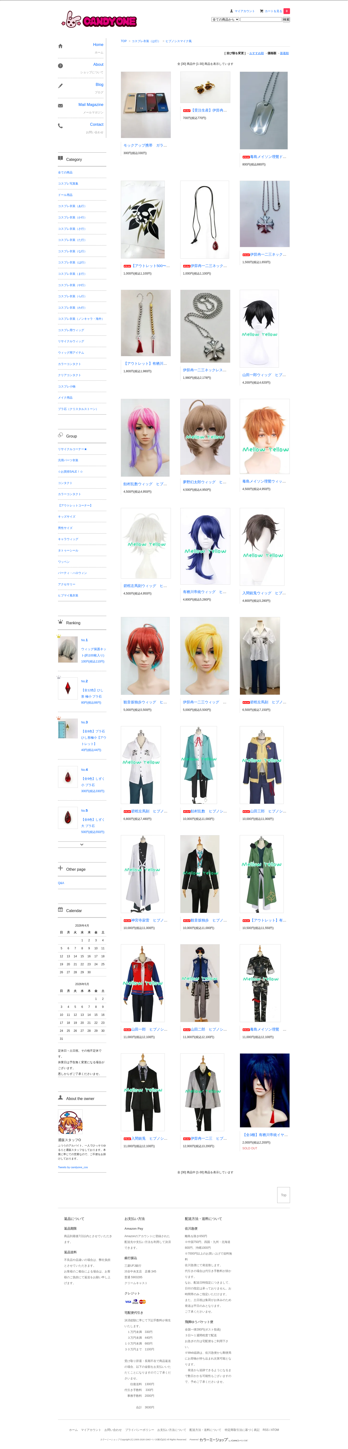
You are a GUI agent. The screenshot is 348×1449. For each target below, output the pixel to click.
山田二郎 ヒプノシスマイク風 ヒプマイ (221, 1029)
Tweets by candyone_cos (73, 1167)
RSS (266, 1430)
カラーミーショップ (110, 1439)
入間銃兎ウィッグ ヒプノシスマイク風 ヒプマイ (284, 593)
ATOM (275, 1430)
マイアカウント (245, 11)
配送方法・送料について (205, 1430)
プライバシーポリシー (139, 1430)
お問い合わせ (113, 1430)
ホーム (73, 1430)
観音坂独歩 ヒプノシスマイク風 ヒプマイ (223, 920)
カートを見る (277, 11)
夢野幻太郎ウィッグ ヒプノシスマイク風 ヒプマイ (226, 482)
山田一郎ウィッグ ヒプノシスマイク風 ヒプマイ (284, 375)
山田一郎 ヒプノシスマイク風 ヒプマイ (161, 1029)
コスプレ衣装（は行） (146, 41)
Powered (218, 1439)
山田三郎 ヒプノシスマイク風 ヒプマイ (280, 811)
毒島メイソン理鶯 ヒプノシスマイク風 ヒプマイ (288, 1029)
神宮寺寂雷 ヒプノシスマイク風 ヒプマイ (163, 920)
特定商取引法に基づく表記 (242, 1430)
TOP (124, 41)
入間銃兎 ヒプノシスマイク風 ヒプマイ (161, 1138)
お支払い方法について (171, 1430)
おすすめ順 (256, 53)
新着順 (284, 53)
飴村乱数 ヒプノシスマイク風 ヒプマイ (221, 811)
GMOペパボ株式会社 (155, 1439)
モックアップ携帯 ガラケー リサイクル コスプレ (166, 145)
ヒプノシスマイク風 (179, 41)
